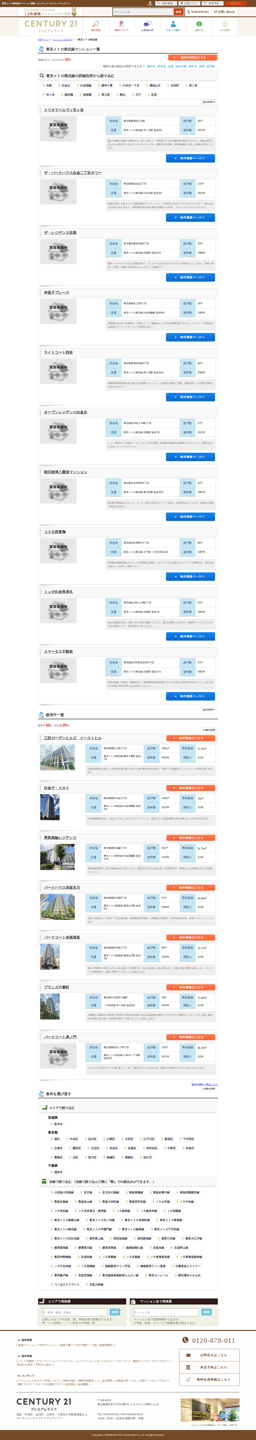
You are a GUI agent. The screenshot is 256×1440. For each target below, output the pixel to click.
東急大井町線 (110, 1201)
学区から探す (43, 1364)
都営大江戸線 (193, 1238)
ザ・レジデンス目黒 (60, 233)
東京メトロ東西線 (171, 1220)
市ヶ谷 (50, 94)
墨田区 (77, 1148)
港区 (57, 1139)
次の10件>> (209, 102)
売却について (52, 1380)
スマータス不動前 (58, 652)
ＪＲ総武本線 (148, 1210)
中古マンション (48, 1345)
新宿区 (169, 1139)
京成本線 (86, 1256)
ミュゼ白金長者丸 (58, 592)
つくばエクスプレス (66, 1284)
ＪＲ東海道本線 (160, 1256)
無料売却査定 (86, 1380)
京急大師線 (96, 1284)
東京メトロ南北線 (65, 1229)
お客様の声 (121, 1380)
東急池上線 (85, 1201)
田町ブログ (24, 1384)
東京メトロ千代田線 (166, 1229)
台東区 (58, 1148)
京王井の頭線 (110, 1192)
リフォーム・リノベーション (77, 1361)
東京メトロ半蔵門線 (99, 1229)
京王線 (88, 1192)
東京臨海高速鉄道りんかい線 (120, 1275)
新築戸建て (66, 1345)
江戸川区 (149, 1139)
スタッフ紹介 (139, 1380)
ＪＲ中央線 (187, 1201)
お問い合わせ (226, 11)
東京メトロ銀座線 (133, 1229)
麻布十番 (107, 85)
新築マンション (27, 1345)
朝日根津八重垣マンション (65, 472)
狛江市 (147, 1157)
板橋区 (111, 1157)
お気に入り (188, 3)
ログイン (236, 3)
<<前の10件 (209, 730)
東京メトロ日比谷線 (66, 1238)
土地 (94, 1345)
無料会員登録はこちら (214, 1379)
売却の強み (69, 1380)
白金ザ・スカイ (56, 788)
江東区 (111, 1139)
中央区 (74, 1139)
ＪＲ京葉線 (133, 1256)
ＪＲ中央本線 (62, 1266)
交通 (170, 66)
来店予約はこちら (213, 1367)
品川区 (92, 1139)
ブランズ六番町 (56, 987)
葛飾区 (129, 1157)
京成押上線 (181, 1247)
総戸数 (211, 66)
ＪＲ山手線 (163, 1201)
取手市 (58, 1124)
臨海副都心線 (134, 1247)
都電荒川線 (85, 1247)
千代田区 (188, 1139)
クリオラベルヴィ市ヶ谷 (64, 110)
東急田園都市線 (189, 1192)
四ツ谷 (193, 85)
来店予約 (211, 3)
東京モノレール (158, 1275)
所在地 (161, 66)
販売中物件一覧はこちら (205, 1084)
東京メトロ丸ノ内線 (102, 1220)
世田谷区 (151, 1148)
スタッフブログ (158, 1380)
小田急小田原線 (64, 1192)
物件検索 (165, 3)
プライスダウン (161, 1361)
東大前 (105, 94)
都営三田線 (168, 1238)
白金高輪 (85, 85)
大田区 (129, 1139)
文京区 (95, 1148)
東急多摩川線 (161, 1192)
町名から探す (25, 1364)
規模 (202, 66)
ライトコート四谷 (58, 352)
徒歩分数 (181, 66)
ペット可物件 (26, 1361)
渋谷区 (113, 1148)
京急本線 (158, 1247)
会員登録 (70, 1384)
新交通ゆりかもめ (189, 1275)
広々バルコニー (106, 1361)
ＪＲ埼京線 (61, 1210)
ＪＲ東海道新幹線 (191, 1256)
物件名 (151, 66)
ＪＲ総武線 (123, 1210)
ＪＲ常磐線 (109, 1256)
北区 (75, 1157)
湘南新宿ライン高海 (152, 1266)
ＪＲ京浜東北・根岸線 (92, 1210)
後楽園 (87, 94)
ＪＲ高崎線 (88, 1266)
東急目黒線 (61, 1201)
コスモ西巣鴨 (55, 532)
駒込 (122, 94)
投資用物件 (106, 1345)
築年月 (193, 66)
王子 (138, 94)
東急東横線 (136, 1192)
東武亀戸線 (61, 1275)
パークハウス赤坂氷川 (62, 888)
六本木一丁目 (131, 85)
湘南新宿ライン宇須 (117, 1266)
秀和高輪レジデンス (60, 838)
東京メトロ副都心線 (66, 1220)
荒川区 (92, 1157)
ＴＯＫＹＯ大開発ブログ (47, 1384)
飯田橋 (69, 94)
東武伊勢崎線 (62, 1256)
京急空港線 (85, 1275)
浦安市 (58, 1172)
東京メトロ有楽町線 (137, 1220)
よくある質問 (104, 1380)
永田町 (175, 85)
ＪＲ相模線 (174, 1210)
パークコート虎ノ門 (60, 1037)
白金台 (66, 85)
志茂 (154, 94)
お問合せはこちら (213, 1355)
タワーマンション (47, 1361)
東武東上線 (96, 1238)
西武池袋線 (120, 1238)
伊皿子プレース (56, 293)
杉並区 (190, 1148)
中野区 (171, 1148)
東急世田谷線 (137, 1201)
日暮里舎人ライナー (188, 1266)
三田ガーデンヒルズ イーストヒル (73, 738)
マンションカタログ (30, 1380)
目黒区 (132, 1148)
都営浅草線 (109, 1247)
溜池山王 (155, 85)
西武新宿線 (144, 1238)
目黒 (49, 85)
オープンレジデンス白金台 (65, 412)
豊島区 (58, 1157)
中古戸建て (82, 1345)
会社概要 (83, 1384)
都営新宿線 (61, 1247)
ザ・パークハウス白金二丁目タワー (73, 173)
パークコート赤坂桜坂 (62, 937)
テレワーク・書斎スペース (133, 1361)
